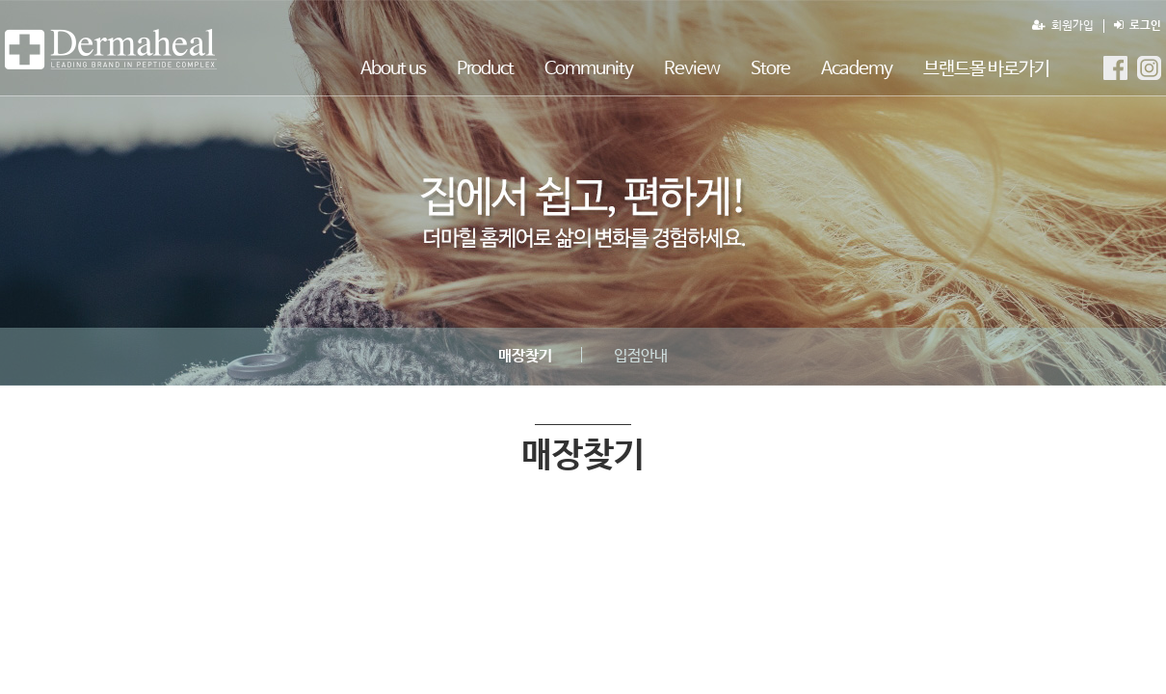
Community (588, 69)
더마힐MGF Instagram (1149, 68)
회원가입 (1063, 26)
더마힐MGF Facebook (1115, 68)
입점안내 (641, 356)
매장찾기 (111, 49)
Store (770, 69)
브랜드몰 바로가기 (986, 69)
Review (692, 69)
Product (485, 69)
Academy (856, 69)
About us (393, 69)
